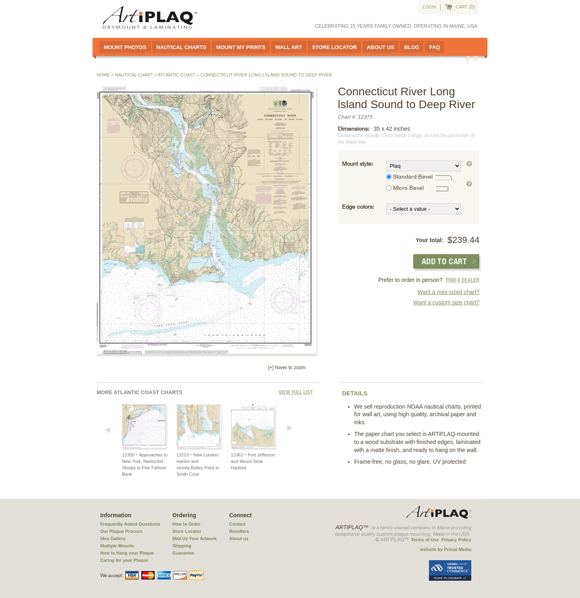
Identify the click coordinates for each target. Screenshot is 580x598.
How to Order (186, 524)
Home (103, 74)
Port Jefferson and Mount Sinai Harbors (253, 461)
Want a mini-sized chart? (449, 292)
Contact (237, 524)
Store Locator (334, 47)
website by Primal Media (445, 549)
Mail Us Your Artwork (194, 538)
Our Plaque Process (121, 531)
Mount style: (357, 163)
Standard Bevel (413, 176)
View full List (296, 392)
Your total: (429, 240)
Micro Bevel (408, 188)
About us (239, 538)
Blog (411, 47)
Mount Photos (125, 47)
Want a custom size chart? (446, 302)
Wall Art (288, 47)
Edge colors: (358, 206)
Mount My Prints (240, 47)
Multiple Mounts (117, 545)
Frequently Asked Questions (130, 524)
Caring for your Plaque (124, 560)
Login (429, 6)
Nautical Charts (181, 47)
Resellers (239, 531)
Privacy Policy (456, 539)
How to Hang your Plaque (127, 553)
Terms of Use (425, 539)
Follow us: (450, 59)
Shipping (181, 545)
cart (462, 6)
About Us (380, 47)
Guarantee (183, 553)
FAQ (434, 47)
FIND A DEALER (462, 280)
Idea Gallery (112, 538)
